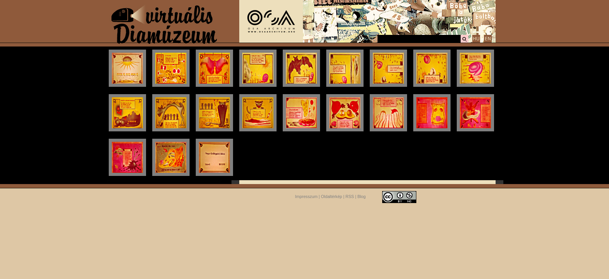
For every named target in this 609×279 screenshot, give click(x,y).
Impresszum (306, 196)
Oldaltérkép (331, 196)
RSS (350, 196)
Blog (361, 196)
